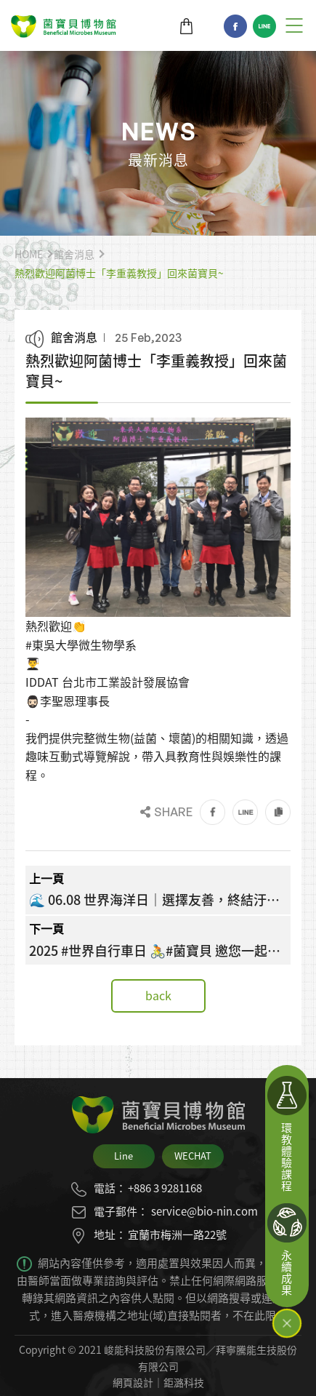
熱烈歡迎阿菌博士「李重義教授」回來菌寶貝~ (119, 273)
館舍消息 (74, 254)
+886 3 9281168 (165, 1188)
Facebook (235, 26)
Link (278, 812)
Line (264, 26)
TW (209, 26)
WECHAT (192, 1155)
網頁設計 (133, 1382)
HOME (29, 254)
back (158, 995)
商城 (186, 26)
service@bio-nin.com (204, 1211)
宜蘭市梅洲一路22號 (177, 1235)
